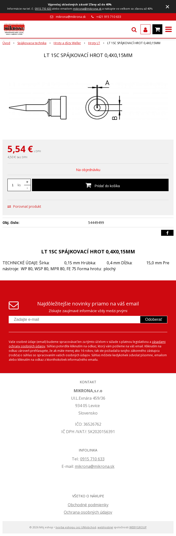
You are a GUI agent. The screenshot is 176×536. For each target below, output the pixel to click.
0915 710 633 (43, 8)
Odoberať (153, 319)
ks (19, 185)
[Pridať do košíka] (100, 185)
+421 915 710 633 (108, 17)
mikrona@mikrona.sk (87, 8)
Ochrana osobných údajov (88, 512)
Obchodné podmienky (88, 504)
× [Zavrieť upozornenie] (167, 6)
